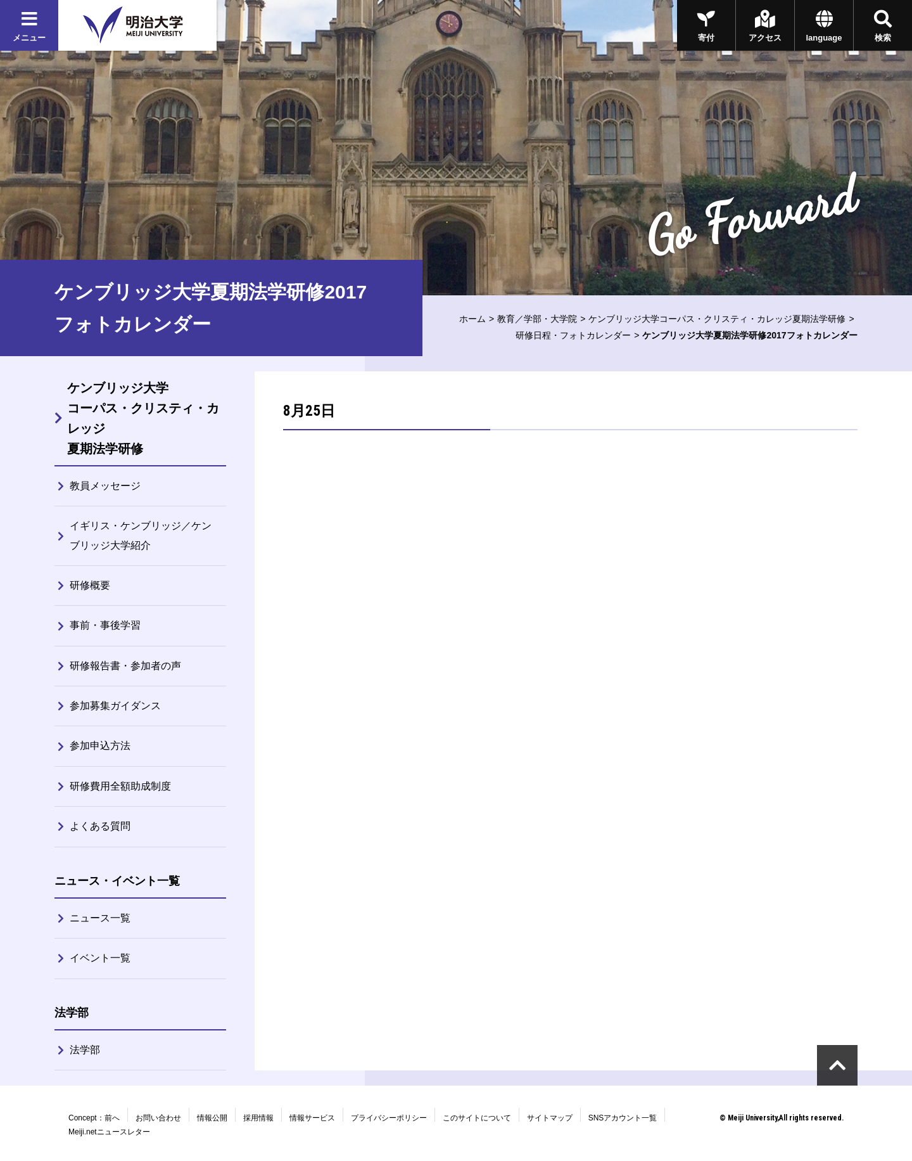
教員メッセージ (105, 485)
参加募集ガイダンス (115, 705)
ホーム (472, 319)
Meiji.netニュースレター (109, 1132)
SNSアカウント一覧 (622, 1118)
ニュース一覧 (100, 918)
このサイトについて (477, 1118)
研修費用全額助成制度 (120, 786)
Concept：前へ (94, 1118)
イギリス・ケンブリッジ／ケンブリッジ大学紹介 (141, 535)
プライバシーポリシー (389, 1118)
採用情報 (258, 1118)
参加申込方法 (100, 745)
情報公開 (212, 1118)
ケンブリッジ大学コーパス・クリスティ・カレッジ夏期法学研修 (717, 319)
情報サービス (312, 1118)
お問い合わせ (158, 1118)
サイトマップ (550, 1118)
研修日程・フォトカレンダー (573, 335)
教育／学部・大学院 (537, 319)
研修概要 (90, 585)
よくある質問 (100, 826)
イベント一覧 (100, 958)
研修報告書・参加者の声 (125, 665)
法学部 (85, 1049)
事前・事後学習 (105, 625)
